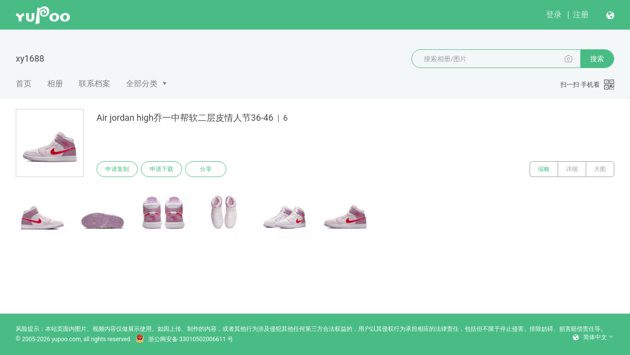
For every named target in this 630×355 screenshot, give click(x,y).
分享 (206, 169)
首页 (24, 83)
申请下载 (161, 169)
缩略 (544, 169)
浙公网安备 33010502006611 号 (184, 339)
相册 (55, 83)
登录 (554, 14)
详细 (572, 169)
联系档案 (94, 83)
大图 (600, 169)
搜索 (597, 59)
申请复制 (117, 169)
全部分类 (142, 83)
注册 (581, 14)
